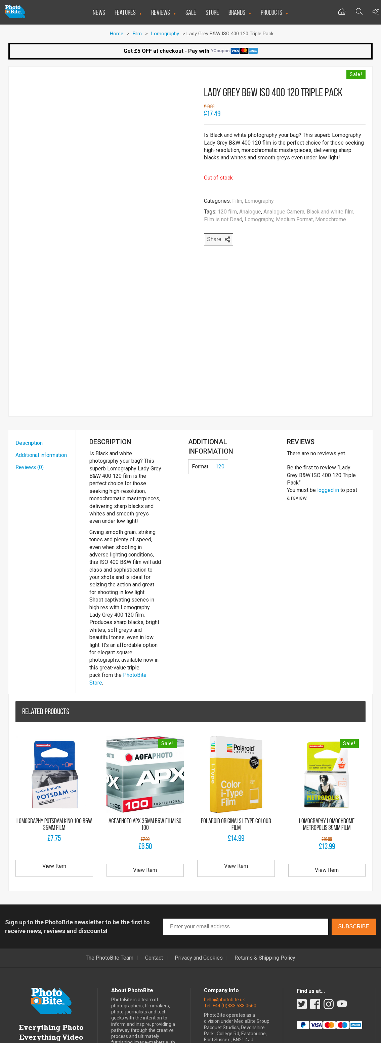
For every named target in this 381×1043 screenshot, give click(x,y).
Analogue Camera (283, 211)
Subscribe (353, 870)
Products (271, 12)
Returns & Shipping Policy (265, 901)
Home (116, 34)
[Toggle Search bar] (359, 12)
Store (212, 12)
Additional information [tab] (41, 398)
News (99, 12)
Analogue (250, 211)
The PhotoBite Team (109, 901)
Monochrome (330, 219)
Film (137, 34)
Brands (236, 12)
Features (125, 12)
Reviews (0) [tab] (29, 410)
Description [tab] (29, 386)
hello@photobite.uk (224, 942)
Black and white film (330, 211)
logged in (328, 433)
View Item (54, 809)
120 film (227, 211)
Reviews (160, 12)
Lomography (165, 34)
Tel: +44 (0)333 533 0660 (230, 949)
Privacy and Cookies (199, 901)
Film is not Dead (223, 219)
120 (219, 410)
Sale (190, 12)
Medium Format (294, 219)
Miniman (234, 1035)
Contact (154, 901)
